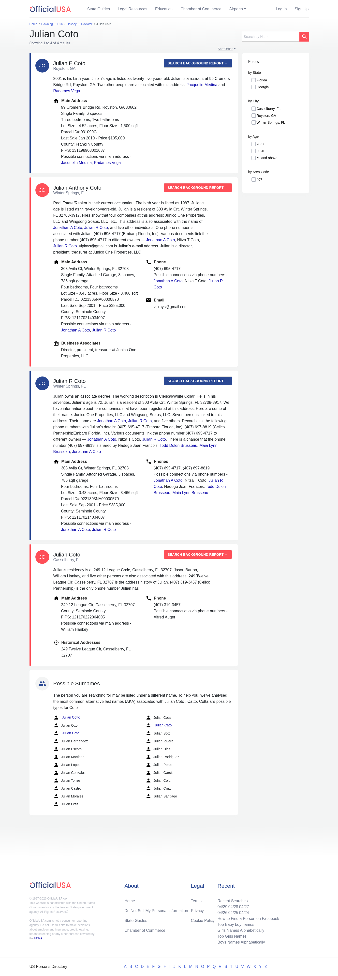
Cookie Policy (203, 920)
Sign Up (302, 9)
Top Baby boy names (236, 924)
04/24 (244, 913)
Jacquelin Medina (202, 85)
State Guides (98, 9)
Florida (262, 80)
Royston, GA (266, 115)
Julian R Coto (96, 227)
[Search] (270, 37)
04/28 (233, 907)
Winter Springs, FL (271, 122)
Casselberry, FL (269, 108)
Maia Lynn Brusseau (190, 493)
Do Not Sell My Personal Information (156, 911)
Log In (281, 9)
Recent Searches (233, 901)
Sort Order (225, 49)
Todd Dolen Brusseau (178, 445)
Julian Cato (159, 725)
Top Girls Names (232, 936)
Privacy (197, 911)
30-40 (261, 151)
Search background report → (198, 63)
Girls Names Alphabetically (241, 930)
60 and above (267, 158)
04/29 (222, 907)
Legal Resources (132, 9)
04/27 (244, 907)
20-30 (261, 144)
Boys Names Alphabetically (241, 942)
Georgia (263, 87)
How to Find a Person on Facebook (248, 918)
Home (129, 901)
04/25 (233, 913)
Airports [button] (236, 9)
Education (164, 9)
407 (259, 179)
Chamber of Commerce (200, 9)
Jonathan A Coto (67, 227)
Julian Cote (66, 733)
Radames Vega (66, 91)
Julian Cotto (66, 718)
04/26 (222, 913)
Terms (196, 901)
